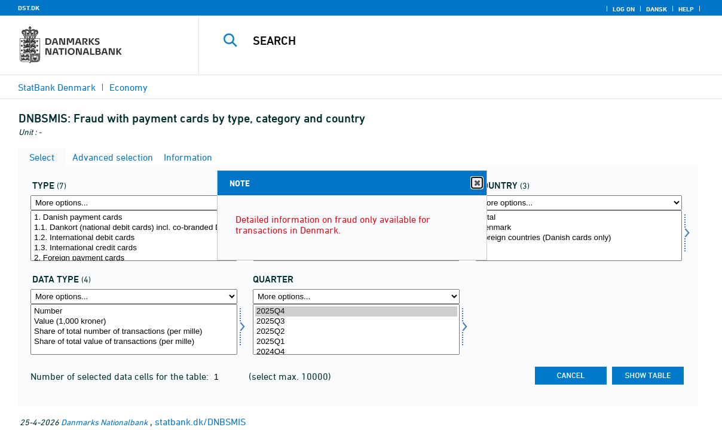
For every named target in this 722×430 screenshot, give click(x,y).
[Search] (454, 41)
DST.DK (28, 8)
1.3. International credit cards (134, 248)
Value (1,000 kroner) (134, 322)
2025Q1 (356, 342)
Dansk (656, 9)
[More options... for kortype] (133, 202)
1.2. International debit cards (134, 238)
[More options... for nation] (578, 202)
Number (134, 311)
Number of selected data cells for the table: (120, 376)
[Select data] (133, 329)
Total (579, 218)
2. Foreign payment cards (134, 258)
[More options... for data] (133, 296)
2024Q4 (356, 352)
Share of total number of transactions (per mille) (134, 332)
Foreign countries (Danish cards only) (579, 238)
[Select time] (356, 329)
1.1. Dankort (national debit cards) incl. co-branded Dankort (134, 228)
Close (476, 183)
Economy (128, 87)
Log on (624, 9)
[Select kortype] (133, 235)
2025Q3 (356, 322)
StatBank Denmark (57, 87)
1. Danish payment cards (134, 218)
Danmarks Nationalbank (104, 422)
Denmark (579, 228)
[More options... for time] (356, 296)
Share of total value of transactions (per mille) (134, 342)
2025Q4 (356, 311)
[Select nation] (578, 235)
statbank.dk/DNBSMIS (200, 421)
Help (686, 9)
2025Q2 (356, 332)
